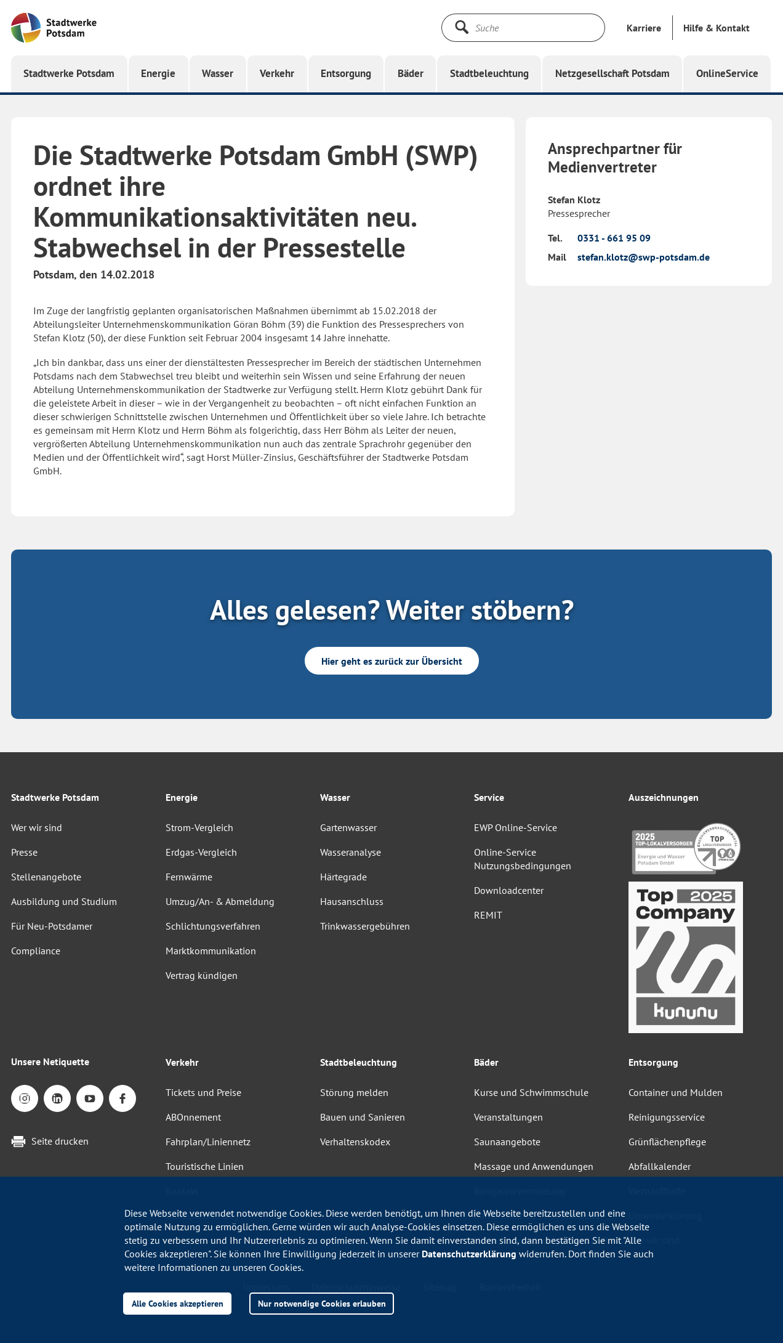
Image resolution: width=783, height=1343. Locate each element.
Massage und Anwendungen (533, 1166)
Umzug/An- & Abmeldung (220, 901)
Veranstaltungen (508, 1117)
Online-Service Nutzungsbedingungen (522, 859)
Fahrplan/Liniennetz (208, 1141)
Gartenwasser (348, 827)
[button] (716, 27)
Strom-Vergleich (199, 827)
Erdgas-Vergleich (201, 852)
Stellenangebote (46, 876)
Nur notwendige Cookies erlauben (322, 1303)
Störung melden (354, 1092)
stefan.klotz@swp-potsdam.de (643, 257)
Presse (24, 852)
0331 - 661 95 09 (614, 238)
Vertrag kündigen (202, 975)
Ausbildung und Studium (64, 901)
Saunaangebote (507, 1141)
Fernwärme (189, 876)
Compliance (35, 950)
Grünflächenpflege (667, 1141)
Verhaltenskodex (355, 1141)
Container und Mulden (675, 1092)
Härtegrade (343, 876)
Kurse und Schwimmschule (531, 1092)
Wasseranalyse (350, 852)
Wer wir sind (36, 827)
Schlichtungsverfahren (213, 926)
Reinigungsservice (666, 1117)
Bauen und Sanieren (362, 1117)
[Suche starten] (461, 27)
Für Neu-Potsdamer (51, 926)
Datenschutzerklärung (469, 1254)
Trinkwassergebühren (365, 926)
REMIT (488, 915)
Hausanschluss (351, 901)
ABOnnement (193, 1117)
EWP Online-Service (515, 827)
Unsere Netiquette (50, 1061)
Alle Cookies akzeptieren (177, 1303)
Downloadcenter (509, 890)
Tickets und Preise (203, 1092)
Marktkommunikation (211, 950)
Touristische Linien (205, 1166)
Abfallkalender (659, 1166)
